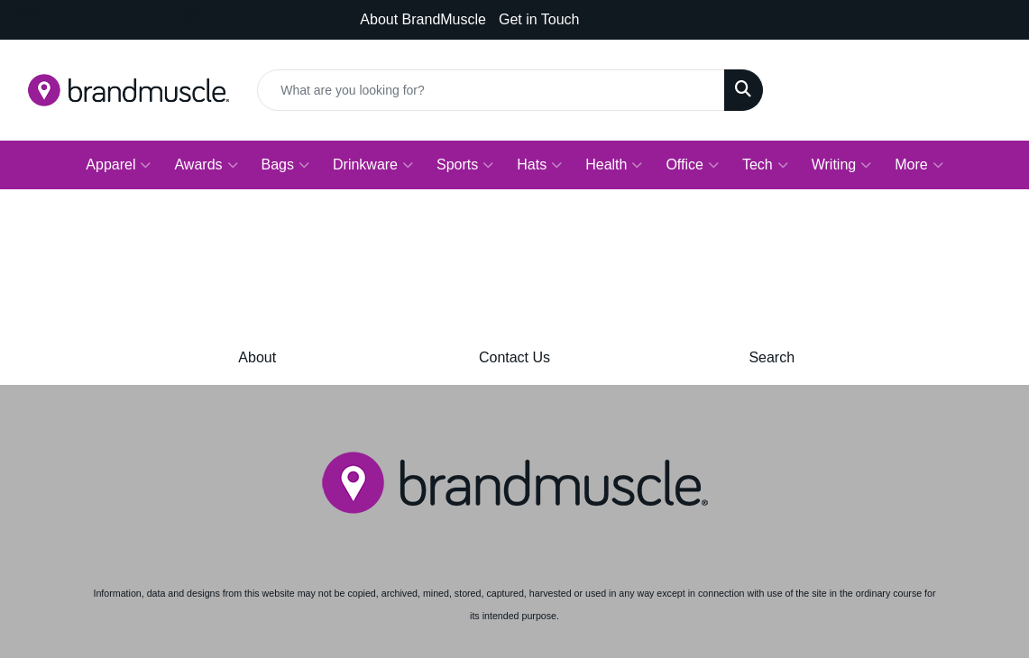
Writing (842, 165)
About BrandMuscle (423, 19)
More (918, 165)
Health (613, 165)
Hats (539, 165)
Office (692, 165)
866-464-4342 (67, 15)
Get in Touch (539, 19)
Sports (464, 165)
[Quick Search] (491, 90)
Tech (765, 165)
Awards (205, 165)
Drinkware (373, 165)
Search (772, 357)
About (257, 357)
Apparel (118, 165)
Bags (285, 165)
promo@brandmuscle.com (230, 15)
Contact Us (514, 357)
